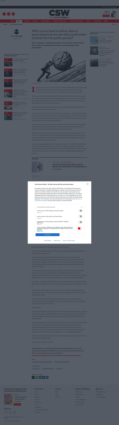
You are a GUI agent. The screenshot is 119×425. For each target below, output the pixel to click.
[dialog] (59, 212)
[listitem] (59, 207)
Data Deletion (47, 240)
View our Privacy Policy (69, 240)
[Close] (88, 184)
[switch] (80, 211)
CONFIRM (47, 234)
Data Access (57, 240)
